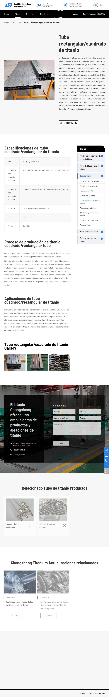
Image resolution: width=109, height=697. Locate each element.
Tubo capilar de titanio (87, 196)
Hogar (6, 14)
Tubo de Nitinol (85, 225)
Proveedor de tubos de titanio (79, 109)
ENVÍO (62, 443)
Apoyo (75, 14)
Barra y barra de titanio (89, 231)
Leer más (13, 615)
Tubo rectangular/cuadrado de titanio (45, 22)
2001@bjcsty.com (18, 454)
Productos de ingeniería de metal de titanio (90, 157)
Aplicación (30, 14)
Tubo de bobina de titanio (88, 208)
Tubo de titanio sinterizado (89, 220)
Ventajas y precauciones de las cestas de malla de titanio (18, 603)
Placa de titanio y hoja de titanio (89, 167)
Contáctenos (88, 14)
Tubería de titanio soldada (88, 186)
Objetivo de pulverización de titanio (89, 214)
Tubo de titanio (23, 22)
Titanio (18, 14)
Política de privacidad (97, 693)
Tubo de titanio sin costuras (91, 181)
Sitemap (82, 693)
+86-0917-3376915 (18, 450)
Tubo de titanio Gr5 (86, 191)
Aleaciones (44, 14)
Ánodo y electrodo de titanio (88, 240)
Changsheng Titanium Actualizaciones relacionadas (54, 562)
